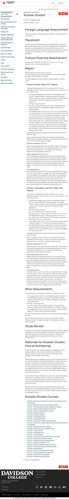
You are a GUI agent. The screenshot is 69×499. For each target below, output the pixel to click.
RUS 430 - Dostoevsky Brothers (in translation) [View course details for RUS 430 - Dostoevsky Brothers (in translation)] (40, 452)
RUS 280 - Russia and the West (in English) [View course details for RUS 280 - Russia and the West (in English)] (39, 426)
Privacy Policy (16, 495)
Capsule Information (7, 83)
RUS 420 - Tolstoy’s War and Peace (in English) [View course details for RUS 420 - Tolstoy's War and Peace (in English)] (40, 450)
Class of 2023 (5, 66)
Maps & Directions (41, 474)
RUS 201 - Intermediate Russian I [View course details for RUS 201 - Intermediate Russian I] (36, 417)
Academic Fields (5, 47)
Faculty (3, 60)
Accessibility (36, 495)
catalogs (17, 498)
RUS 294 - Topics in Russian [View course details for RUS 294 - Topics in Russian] (35, 430)
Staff (2, 63)
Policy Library (44, 495)
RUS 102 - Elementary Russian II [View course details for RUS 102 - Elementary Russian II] (36, 415)
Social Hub (5, 487)
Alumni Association (6, 80)
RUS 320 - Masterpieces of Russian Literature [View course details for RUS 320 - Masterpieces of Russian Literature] (39, 438)
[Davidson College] (8, 3)
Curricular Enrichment (7, 69)
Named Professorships (8, 57)
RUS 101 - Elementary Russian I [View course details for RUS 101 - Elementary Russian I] (36, 413)
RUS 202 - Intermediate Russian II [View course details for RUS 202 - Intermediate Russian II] (36, 419)
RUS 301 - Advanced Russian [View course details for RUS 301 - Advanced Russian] (35, 434)
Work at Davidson (41, 472)
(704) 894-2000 (5, 482)
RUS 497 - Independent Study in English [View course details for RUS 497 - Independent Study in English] (38, 454)
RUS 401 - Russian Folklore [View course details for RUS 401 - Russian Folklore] (35, 448)
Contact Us (39, 477)
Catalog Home (5, 19)
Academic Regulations (7, 35)
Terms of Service (26, 495)
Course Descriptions (7, 50)
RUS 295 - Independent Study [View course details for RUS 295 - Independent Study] (35, 432)
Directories (5, 489)
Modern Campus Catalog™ (48, 498)
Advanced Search (6, 16)
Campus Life (4, 32)
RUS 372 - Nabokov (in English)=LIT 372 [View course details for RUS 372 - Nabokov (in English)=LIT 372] (38, 442)
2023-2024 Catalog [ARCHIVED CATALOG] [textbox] (48, 9)
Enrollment (4, 77)
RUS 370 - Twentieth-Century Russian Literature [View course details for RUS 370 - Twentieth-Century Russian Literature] (40, 440)
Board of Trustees (6, 54)
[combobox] (53, 9)
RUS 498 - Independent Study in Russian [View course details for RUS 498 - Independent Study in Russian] (38, 456)
